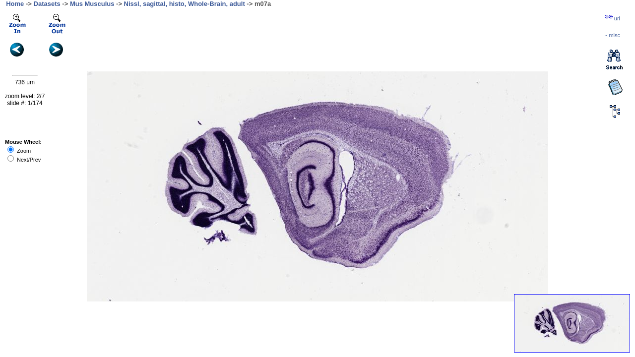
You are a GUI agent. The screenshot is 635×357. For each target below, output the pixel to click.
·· (612, 35)
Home (15, 3)
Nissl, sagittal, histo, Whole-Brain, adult (184, 3)
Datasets (47, 3)
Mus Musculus (92, 3)
